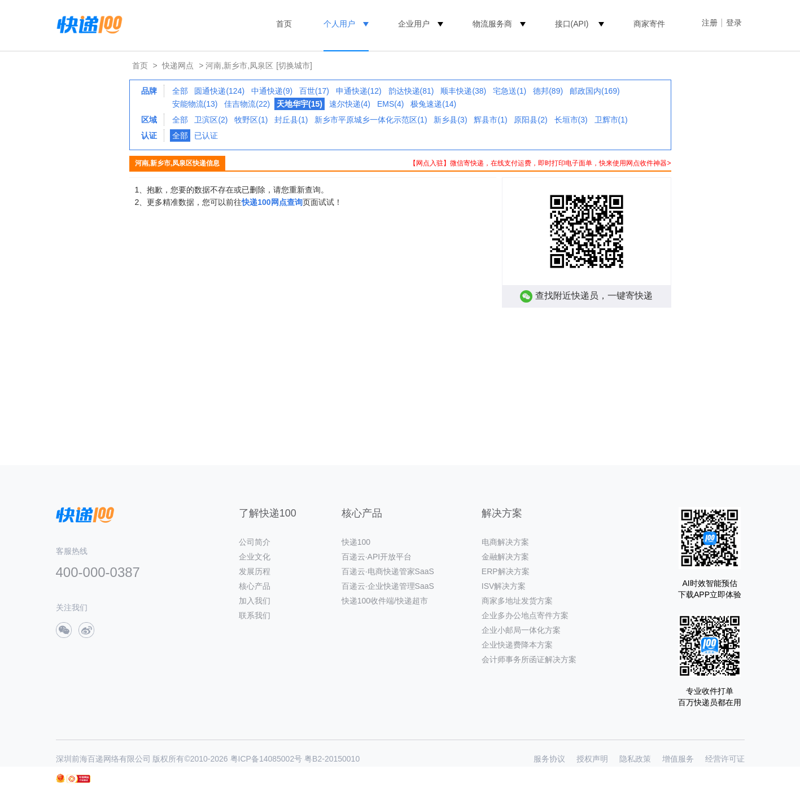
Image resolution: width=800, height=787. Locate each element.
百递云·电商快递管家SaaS (388, 571)
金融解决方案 (505, 556)
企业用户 (414, 23)
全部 (180, 90)
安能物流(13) (195, 103)
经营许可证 (725, 758)
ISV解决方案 (504, 586)
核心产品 (254, 586)
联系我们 (254, 615)
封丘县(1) (291, 119)
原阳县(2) (530, 119)
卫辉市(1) (611, 119)
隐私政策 (635, 758)
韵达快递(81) (411, 90)
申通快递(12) (359, 90)
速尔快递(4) (349, 103)
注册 (710, 22)
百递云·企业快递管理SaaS (388, 586)
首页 (284, 23)
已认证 (206, 135)
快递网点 (178, 65)
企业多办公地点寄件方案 (525, 615)
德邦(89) (548, 90)
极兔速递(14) (433, 103)
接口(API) (572, 23)
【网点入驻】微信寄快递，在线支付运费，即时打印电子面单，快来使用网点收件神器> (540, 163)
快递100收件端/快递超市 (385, 600)
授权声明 (592, 758)
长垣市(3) (571, 119)
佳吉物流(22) (247, 103)
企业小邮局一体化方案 (521, 630)
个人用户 (339, 23)
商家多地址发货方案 (517, 600)
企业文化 (254, 556)
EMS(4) (390, 103)
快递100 (356, 541)
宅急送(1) (509, 90)
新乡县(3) (450, 119)
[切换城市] (294, 65)
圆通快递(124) (219, 90)
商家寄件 (649, 23)
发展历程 (254, 571)
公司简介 (254, 541)
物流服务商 (492, 23)
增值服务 (678, 758)
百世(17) (314, 90)
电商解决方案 (505, 541)
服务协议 (549, 758)
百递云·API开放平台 (377, 556)
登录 (734, 22)
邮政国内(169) (595, 90)
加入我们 (254, 600)
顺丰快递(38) (463, 90)
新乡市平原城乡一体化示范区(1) (370, 119)
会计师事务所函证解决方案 (529, 659)
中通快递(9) (271, 90)
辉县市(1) (490, 119)
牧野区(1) (251, 119)
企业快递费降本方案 (517, 644)
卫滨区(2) (211, 119)
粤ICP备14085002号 (266, 758)
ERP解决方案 (506, 571)
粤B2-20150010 (332, 758)
